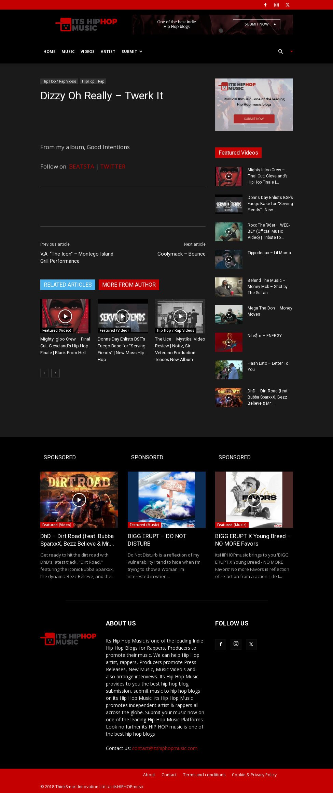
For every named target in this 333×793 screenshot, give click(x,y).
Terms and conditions (204, 775)
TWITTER (112, 166)
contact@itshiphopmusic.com (164, 748)
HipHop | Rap (93, 81)
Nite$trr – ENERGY (265, 335)
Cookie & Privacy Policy (254, 775)
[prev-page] (44, 373)
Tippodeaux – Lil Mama (269, 252)
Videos (88, 51)
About (149, 775)
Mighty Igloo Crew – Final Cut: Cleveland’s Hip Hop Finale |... (268, 176)
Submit (132, 51)
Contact (169, 775)
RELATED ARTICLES (68, 285)
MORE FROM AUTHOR (129, 285)
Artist (108, 51)
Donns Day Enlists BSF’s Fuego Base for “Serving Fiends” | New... (270, 203)
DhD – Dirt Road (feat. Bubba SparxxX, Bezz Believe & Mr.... (268, 397)
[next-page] (55, 373)
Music (67, 51)
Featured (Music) (144, 524)
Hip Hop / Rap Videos (59, 81)
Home (49, 51)
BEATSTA (81, 166)
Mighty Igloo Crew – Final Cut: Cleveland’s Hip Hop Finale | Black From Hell (65, 345)
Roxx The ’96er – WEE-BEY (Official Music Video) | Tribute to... (269, 231)
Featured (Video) (56, 330)
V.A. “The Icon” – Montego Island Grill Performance (76, 257)
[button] (283, 51)
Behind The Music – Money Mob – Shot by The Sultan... (268, 286)
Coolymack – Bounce (181, 254)
